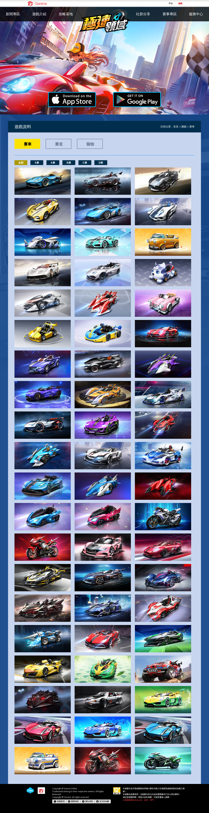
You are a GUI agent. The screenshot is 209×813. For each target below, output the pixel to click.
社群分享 (143, 14)
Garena (37, 3)
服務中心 (196, 14)
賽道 (59, 144)
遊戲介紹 (39, 14)
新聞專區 (13, 14)
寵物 (90, 144)
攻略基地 (66, 14)
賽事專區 (170, 14)
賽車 (28, 144)
